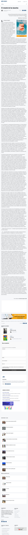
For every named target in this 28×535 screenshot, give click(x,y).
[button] (2, 4)
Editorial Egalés (8, 321)
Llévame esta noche (13, 335)
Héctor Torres (3, 530)
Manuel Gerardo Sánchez (20, 321)
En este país (12, 341)
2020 (4, 321)
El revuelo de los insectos (13, 321)
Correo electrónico (4, 360)
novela (25, 321)
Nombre (3, 357)
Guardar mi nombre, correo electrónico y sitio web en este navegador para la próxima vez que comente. (13, 367)
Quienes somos (19, 1)
